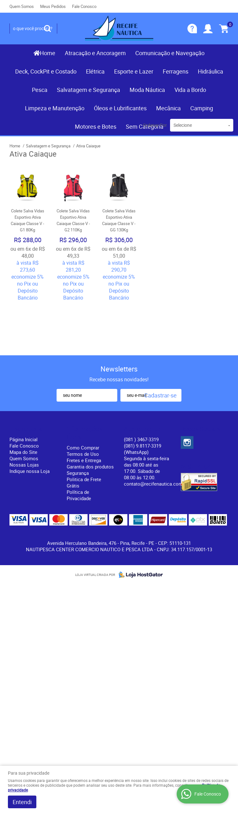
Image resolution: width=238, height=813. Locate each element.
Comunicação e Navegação (169, 53)
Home (47, 53)
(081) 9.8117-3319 (142, 448)
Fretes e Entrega (84, 460)
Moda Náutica (147, 90)
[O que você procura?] (47, 28)
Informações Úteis (84, 433)
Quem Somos (21, 6)
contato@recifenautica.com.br (156, 484)
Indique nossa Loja (29, 471)
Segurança (78, 473)
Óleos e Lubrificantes (120, 108)
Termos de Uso (83, 454)
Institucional (26, 429)
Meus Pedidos (53, 6)
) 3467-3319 (141, 439)
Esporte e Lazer (133, 71)
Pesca (39, 90)
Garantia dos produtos (90, 466)
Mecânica (168, 108)
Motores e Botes (95, 126)
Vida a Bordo (190, 90)
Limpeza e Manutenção (54, 108)
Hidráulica (210, 71)
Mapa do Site (23, 452)
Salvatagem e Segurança (88, 90)
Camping (201, 108)
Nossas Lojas (24, 464)
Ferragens (175, 71)
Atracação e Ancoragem (95, 53)
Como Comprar (83, 447)
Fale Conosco (84, 6)
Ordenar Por (155, 125)
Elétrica (95, 71)
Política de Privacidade (79, 495)
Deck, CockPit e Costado (45, 71)
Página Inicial (23, 439)
